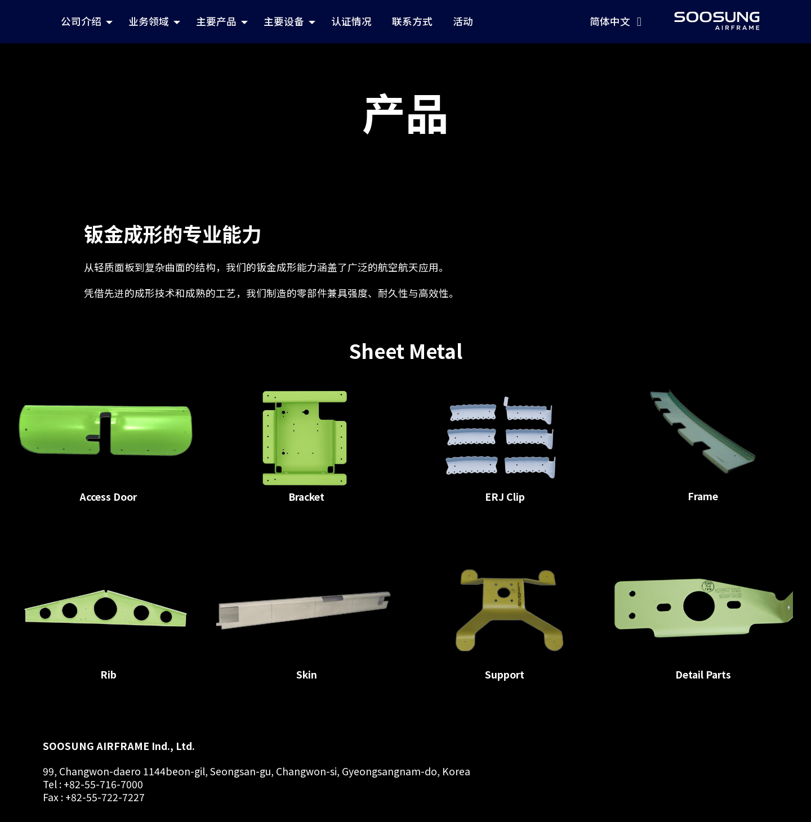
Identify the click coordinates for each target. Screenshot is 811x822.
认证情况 (473, 19)
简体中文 (738, 19)
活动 (580, 19)
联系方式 (531, 19)
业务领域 (268, 19)
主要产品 (335, 19)
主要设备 (403, 19)
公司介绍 (200, 19)
